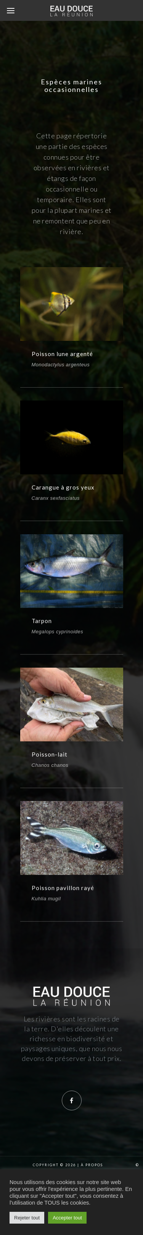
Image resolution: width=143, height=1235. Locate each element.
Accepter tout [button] (67, 1218)
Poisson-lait (49, 765)
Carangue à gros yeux (63, 490)
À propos (92, 1165)
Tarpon (42, 627)
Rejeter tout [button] (27, 1218)
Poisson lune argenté (62, 353)
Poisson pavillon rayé (63, 902)
